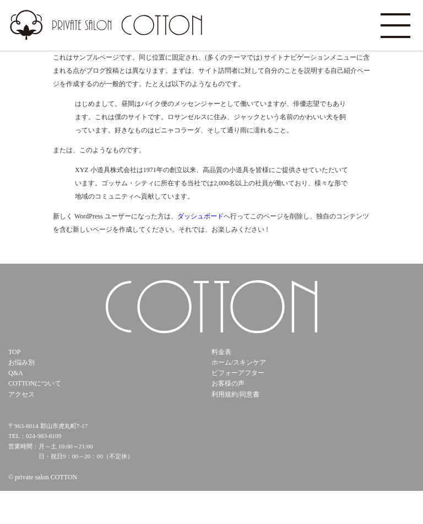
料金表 (221, 352)
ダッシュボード (200, 216)
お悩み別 (21, 362)
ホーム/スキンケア (239, 362)
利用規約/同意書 (235, 394)
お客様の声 (228, 383)
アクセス (21, 394)
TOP (14, 352)
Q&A (15, 373)
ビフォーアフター (238, 373)
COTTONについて (34, 383)
